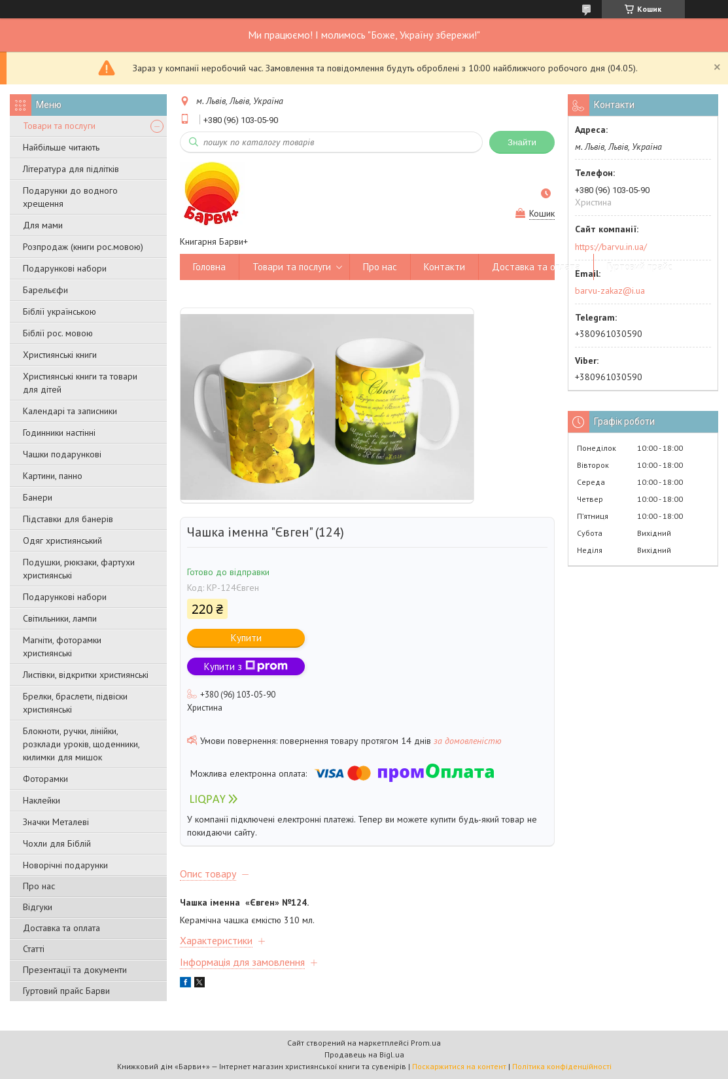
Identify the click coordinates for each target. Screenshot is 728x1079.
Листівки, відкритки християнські (85, 675)
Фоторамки (45, 779)
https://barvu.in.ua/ (611, 247)
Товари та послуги (59, 126)
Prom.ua (426, 1043)
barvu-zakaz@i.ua (610, 290)
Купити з (246, 666)
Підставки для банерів (68, 519)
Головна (209, 267)
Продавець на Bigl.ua (364, 1054)
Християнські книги (60, 355)
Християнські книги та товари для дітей (80, 382)
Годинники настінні (59, 432)
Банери (37, 497)
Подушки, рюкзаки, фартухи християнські (79, 568)
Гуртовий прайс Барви (66, 991)
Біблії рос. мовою (58, 333)
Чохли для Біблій (57, 843)
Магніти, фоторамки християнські (62, 646)
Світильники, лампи (60, 618)
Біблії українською (59, 311)
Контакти (444, 267)
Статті (33, 949)
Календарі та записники (70, 411)
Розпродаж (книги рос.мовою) (83, 247)
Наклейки (41, 800)
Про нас (39, 886)
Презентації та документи (75, 970)
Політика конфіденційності (562, 1066)
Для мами (43, 225)
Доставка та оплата (61, 928)
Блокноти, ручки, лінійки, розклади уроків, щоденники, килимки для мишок (81, 744)
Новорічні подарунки (65, 865)
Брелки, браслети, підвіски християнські (75, 702)
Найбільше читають (61, 147)
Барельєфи (45, 290)
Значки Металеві (56, 822)
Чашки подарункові (62, 454)
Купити (246, 637)
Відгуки (37, 907)
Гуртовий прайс (639, 267)
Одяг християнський (62, 540)
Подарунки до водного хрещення (70, 197)
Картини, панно (52, 476)
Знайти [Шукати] (522, 142)
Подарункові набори (65, 268)
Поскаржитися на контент (459, 1066)
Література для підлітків (71, 169)
